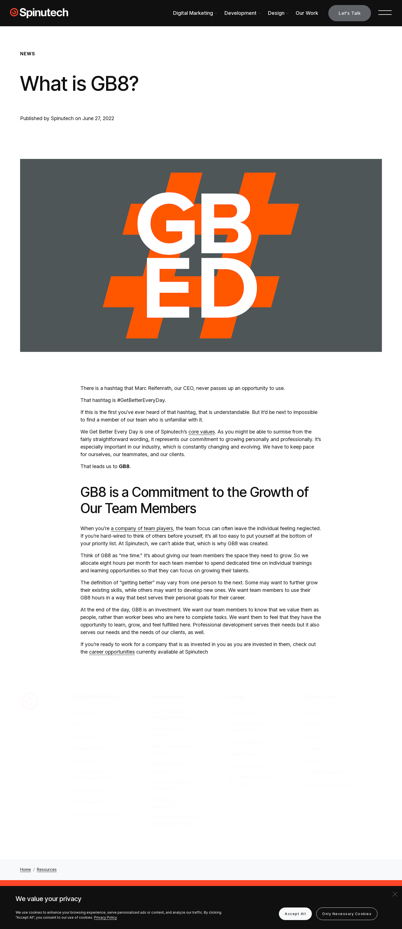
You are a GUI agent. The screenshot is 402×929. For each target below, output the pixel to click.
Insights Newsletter (324, 772)
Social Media (86, 760)
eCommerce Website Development (171, 785)
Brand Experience (245, 766)
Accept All (295, 914)
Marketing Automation (95, 814)
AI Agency (84, 712)
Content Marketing (91, 748)
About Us (314, 712)
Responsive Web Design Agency (245, 726)
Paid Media (84, 736)
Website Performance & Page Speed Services (174, 820)
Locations (315, 748)
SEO (77, 724)
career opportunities (112, 652)
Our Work (307, 13)
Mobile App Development (163, 803)
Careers (312, 760)
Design (276, 13)
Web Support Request (327, 784)
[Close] (395, 894)
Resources (315, 736)
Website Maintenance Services (172, 750)
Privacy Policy (105, 917)
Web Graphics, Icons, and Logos (249, 780)
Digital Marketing (193, 13)
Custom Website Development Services (173, 714)
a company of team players (142, 528)
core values (201, 432)
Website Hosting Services (166, 732)
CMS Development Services (169, 767)
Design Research (245, 754)
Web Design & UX (245, 712)
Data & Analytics (89, 790)
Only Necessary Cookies (347, 914)
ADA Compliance (245, 742)
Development (240, 13)
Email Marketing (88, 802)
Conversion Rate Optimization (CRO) (92, 775)
